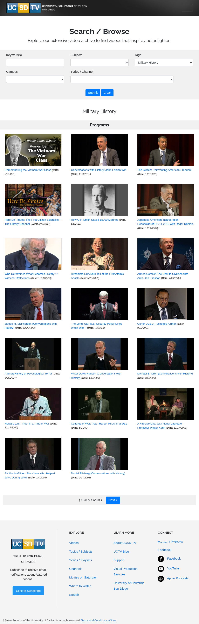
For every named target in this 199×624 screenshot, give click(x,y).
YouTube (173, 568)
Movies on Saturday (83, 577)
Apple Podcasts (177, 578)
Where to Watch (80, 586)
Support (119, 560)
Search (74, 594)
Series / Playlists (80, 560)
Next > (113, 500)
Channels (75, 568)
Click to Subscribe (28, 591)
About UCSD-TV (125, 543)
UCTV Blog (121, 551)
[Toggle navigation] (187, 8)
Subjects (76, 55)
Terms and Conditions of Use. (98, 620)
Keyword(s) (14, 55)
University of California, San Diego (129, 585)
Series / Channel (81, 71)
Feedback (164, 550)
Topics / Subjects (80, 551)
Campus (12, 71)
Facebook (174, 558)
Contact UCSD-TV (170, 542)
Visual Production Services (125, 571)
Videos (74, 543)
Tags (138, 55)
